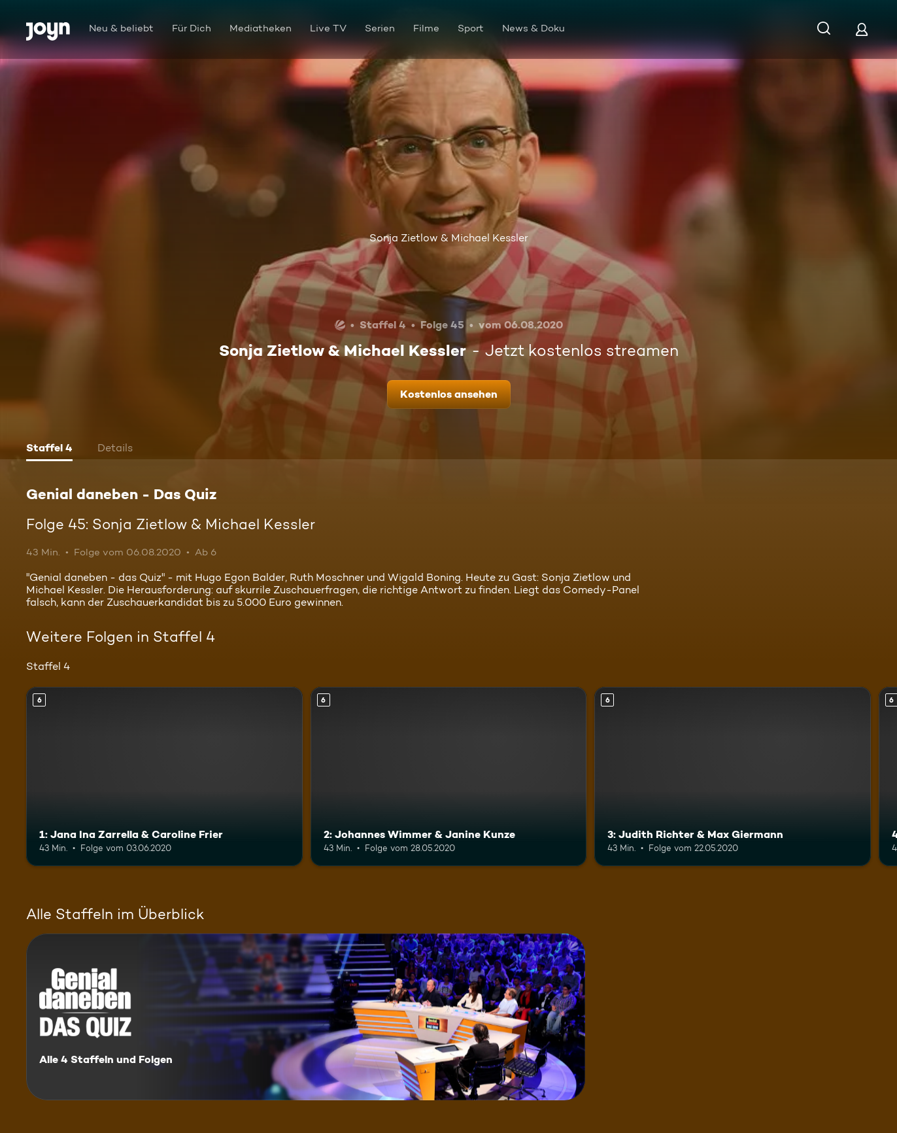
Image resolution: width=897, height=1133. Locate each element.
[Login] (862, 29)
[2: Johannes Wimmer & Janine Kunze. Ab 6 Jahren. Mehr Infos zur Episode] (449, 777)
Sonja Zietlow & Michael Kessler (448, 238)
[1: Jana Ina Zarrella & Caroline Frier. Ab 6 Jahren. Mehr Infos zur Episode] (164, 777)
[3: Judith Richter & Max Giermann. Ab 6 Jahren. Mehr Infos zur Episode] (732, 777)
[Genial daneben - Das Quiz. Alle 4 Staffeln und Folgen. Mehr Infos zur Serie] (305, 1016)
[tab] (49, 449)
